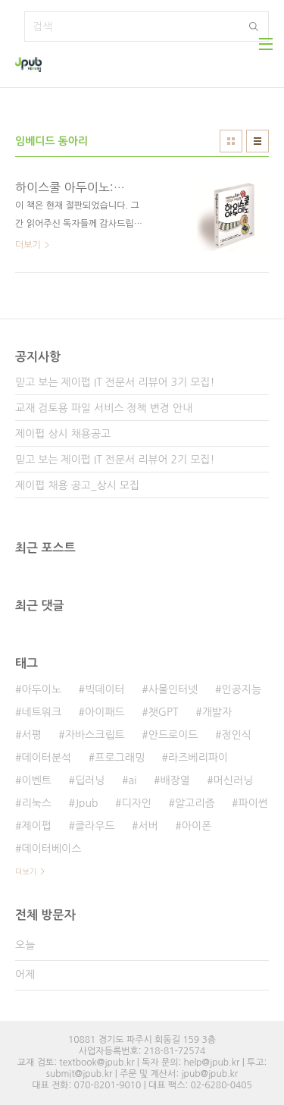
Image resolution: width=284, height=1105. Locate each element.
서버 (148, 826)
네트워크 (41, 712)
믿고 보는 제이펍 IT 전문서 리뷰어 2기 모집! (114, 459)
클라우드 (95, 826)
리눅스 (36, 803)
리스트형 (257, 141)
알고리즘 (195, 803)
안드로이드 (173, 735)
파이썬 (253, 803)
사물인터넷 (173, 689)
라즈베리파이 (198, 757)
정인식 (236, 735)
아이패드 (105, 712)
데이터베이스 (51, 848)
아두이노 (41, 689)
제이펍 (36, 826)
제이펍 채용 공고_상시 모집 (77, 485)
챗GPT (163, 712)
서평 (31, 735)
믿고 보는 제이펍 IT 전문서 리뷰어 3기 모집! (114, 382)
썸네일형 (231, 141)
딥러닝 (90, 780)
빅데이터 (105, 689)
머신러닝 (234, 780)
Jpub (86, 803)
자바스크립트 (95, 735)
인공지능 (241, 689)
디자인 (136, 803)
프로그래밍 (120, 757)
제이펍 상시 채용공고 (63, 434)
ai (132, 780)
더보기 (25, 871)
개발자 (217, 712)
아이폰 (196, 826)
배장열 (174, 780)
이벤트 (36, 780)
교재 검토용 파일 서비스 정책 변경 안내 (103, 408)
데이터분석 (46, 757)
